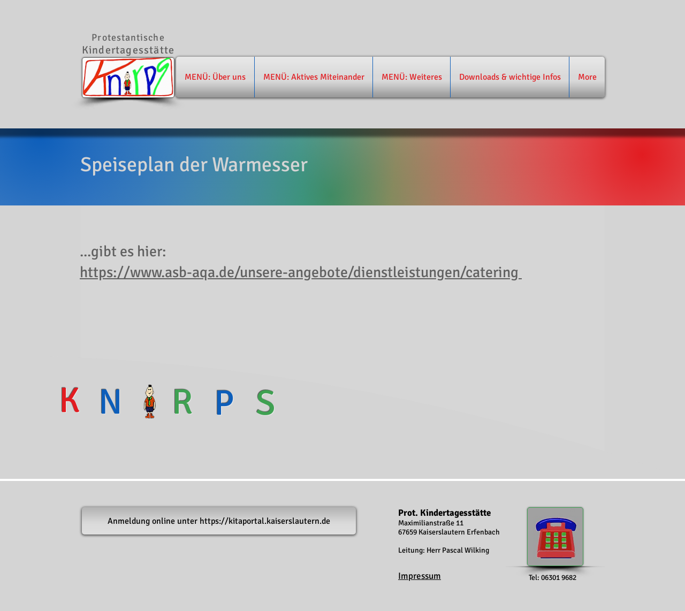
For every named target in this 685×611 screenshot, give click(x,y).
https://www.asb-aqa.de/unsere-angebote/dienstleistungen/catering (301, 272)
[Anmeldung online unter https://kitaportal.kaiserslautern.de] (219, 520)
